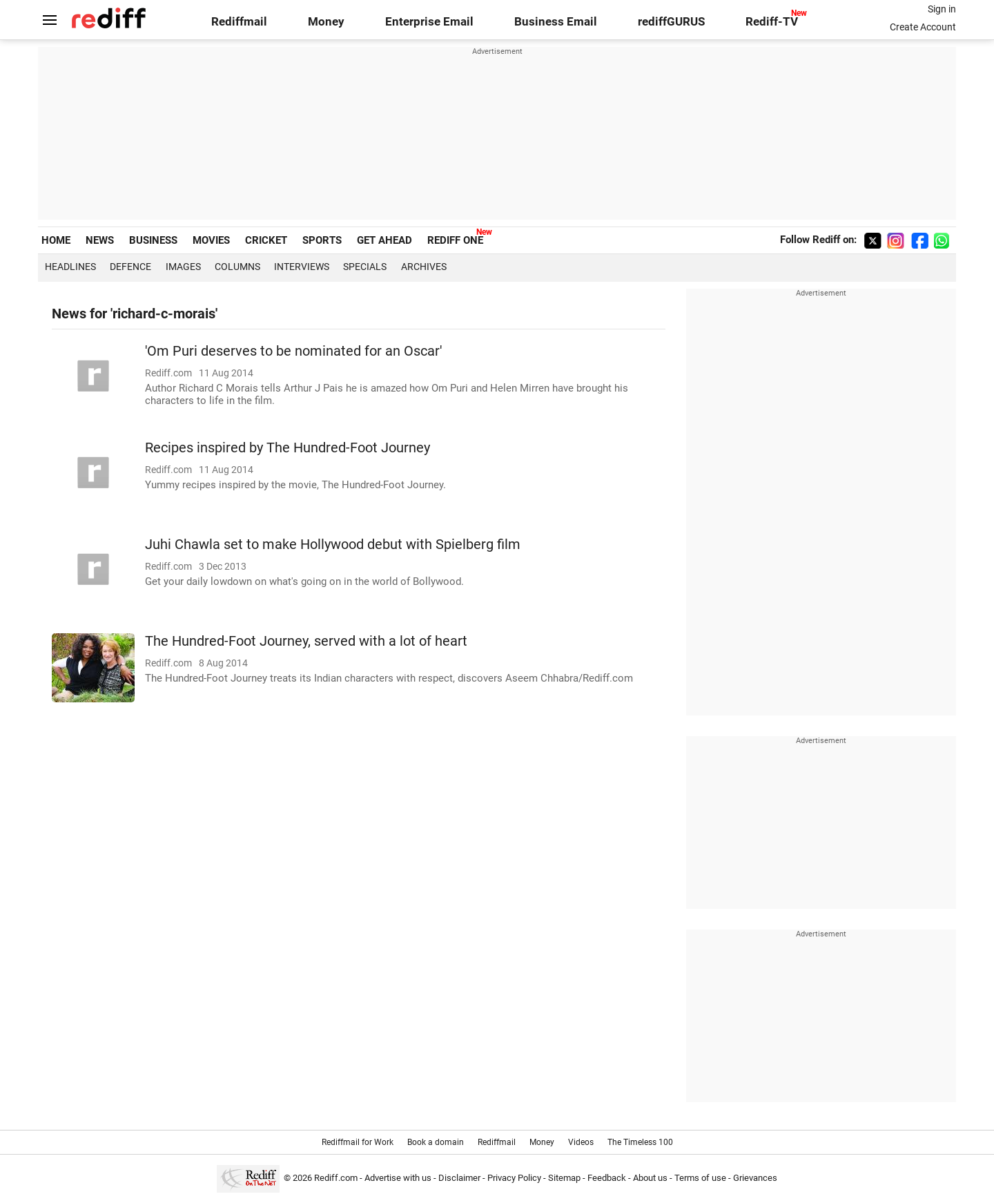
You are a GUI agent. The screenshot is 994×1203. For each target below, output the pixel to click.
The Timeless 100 (640, 1142)
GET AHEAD (384, 240)
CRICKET (266, 240)
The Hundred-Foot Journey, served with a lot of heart (306, 641)
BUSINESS (153, 240)
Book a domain (435, 1142)
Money (326, 21)
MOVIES (211, 240)
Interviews (301, 266)
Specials (365, 266)
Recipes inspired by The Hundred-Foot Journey (287, 448)
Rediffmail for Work (357, 1142)
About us (650, 1178)
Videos (581, 1142)
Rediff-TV (772, 21)
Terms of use (700, 1178)
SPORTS (322, 240)
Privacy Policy (514, 1178)
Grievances (755, 1178)
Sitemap (564, 1178)
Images (183, 266)
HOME (55, 240)
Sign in (942, 9)
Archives (424, 266)
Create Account (923, 26)
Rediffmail (239, 21)
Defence (130, 266)
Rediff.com (336, 1178)
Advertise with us (397, 1178)
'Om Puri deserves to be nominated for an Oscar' (293, 351)
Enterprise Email (429, 21)
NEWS (100, 240)
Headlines (70, 266)
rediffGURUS (671, 21)
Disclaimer (459, 1178)
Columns (237, 266)
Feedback (606, 1178)
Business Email (555, 21)
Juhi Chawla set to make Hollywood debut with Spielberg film (332, 544)
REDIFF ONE (455, 240)
